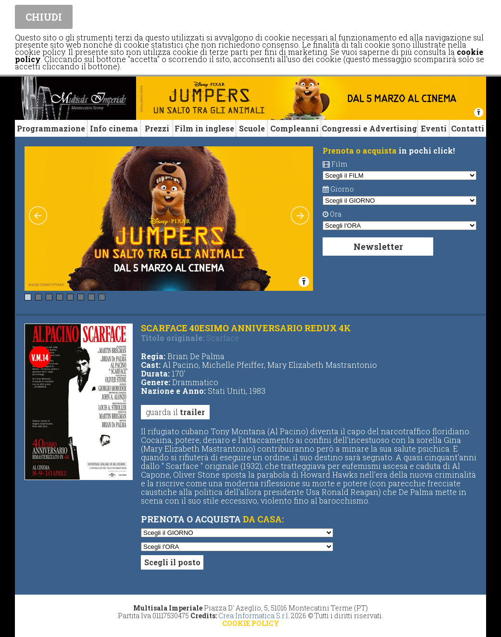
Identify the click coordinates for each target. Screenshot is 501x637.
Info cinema (114, 128)
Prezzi (157, 128)
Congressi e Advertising (369, 128)
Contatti (467, 128)
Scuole (252, 128)
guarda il (175, 412)
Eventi (434, 128)
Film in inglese (204, 128)
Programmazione (51, 128)
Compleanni (294, 128)
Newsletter (378, 246)
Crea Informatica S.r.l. (253, 615)
